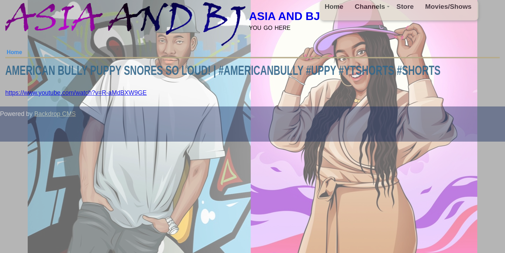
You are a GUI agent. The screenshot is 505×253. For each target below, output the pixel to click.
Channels (372, 6)
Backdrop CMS (55, 113)
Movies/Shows (448, 6)
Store (405, 6)
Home (334, 6)
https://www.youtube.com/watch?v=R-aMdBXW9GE (76, 92)
